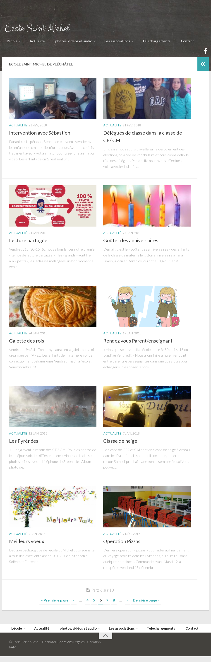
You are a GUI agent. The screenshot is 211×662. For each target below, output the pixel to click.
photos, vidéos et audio (73, 43)
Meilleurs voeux (26, 545)
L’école (11, 43)
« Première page (54, 604)
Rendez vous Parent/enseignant (138, 344)
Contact (192, 43)
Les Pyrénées (23, 445)
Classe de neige (120, 445)
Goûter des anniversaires (130, 244)
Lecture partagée (28, 244)
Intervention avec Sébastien (39, 136)
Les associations (120, 43)
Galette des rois (26, 344)
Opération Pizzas (121, 545)
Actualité (36, 43)
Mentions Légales (71, 647)
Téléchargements (161, 43)
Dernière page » (146, 604)
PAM (12, 653)
